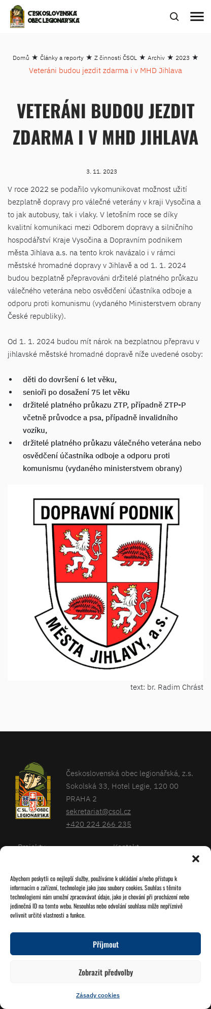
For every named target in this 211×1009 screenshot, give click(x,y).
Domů (21, 57)
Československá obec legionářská (54, 18)
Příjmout (106, 944)
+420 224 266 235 (98, 824)
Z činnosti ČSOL (115, 57)
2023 (182, 57)
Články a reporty (62, 57)
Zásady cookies (98, 995)
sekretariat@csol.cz (98, 811)
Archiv (156, 57)
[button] (196, 859)
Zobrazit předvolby (106, 972)
